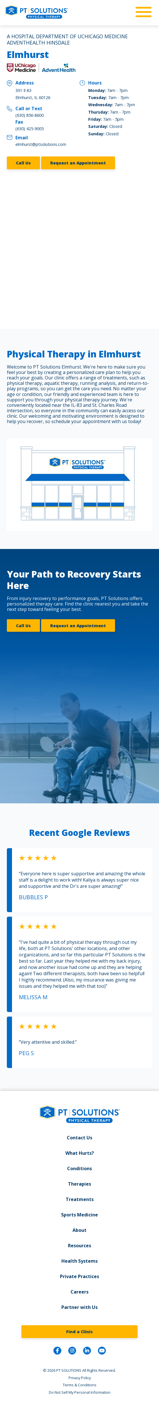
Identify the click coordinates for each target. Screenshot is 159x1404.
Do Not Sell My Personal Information (79, 1391)
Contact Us (79, 1136)
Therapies (79, 1183)
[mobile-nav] (142, 12)
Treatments (80, 1198)
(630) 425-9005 (29, 128)
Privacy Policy (80, 1376)
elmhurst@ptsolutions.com (40, 144)
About (79, 1229)
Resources (79, 1244)
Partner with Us (79, 1306)
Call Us (23, 162)
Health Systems (79, 1260)
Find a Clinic (79, 1330)
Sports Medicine (79, 1213)
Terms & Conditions (79, 1383)
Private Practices (79, 1275)
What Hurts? (79, 1152)
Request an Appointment (78, 162)
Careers (79, 1291)
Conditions (79, 1167)
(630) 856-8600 (29, 115)
